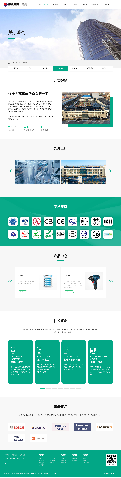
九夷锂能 (60, 69)
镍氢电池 (63, 461)
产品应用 (66, 4)
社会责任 (75, 69)
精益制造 (74, 461)
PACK (62, 466)
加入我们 (105, 69)
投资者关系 (94, 4)
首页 (40, 4)
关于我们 (47, 4)
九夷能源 (45, 69)
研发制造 (75, 4)
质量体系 (85, 4)
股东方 (15, 69)
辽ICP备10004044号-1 (50, 474)
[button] (34, 189)
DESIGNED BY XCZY (110, 474)
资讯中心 (56, 4)
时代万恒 (30, 69)
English (107, 4)
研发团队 (74, 459)
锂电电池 (63, 463)
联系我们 (90, 69)
